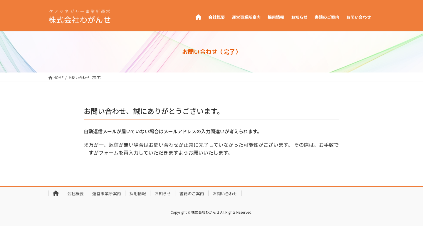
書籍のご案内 (191, 193)
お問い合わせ (225, 193)
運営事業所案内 (106, 193)
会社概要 (75, 193)
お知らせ (163, 193)
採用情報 (138, 193)
